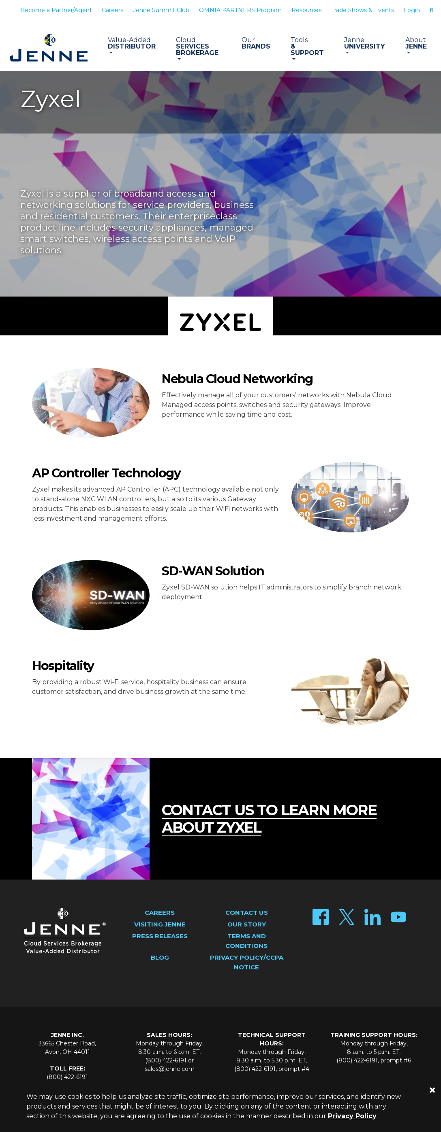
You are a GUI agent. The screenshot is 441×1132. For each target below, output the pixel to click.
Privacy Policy (352, 1116)
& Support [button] (307, 46)
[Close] (432, 1090)
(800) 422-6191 (67, 1077)
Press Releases (160, 936)
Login (412, 10)
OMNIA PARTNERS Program (240, 10)
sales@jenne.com (170, 1069)
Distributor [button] (132, 43)
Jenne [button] (416, 43)
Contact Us (246, 912)
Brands (256, 43)
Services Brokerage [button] (198, 46)
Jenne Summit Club (161, 10)
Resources (306, 10)
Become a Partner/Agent (56, 10)
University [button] (364, 43)
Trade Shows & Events (362, 10)
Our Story (246, 924)
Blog (160, 957)
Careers (112, 10)
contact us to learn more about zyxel (269, 818)
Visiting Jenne (160, 924)
